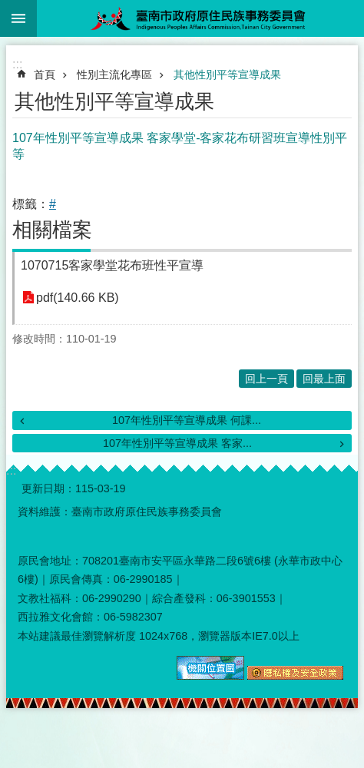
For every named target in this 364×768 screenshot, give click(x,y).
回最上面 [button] (324, 378)
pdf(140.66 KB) (77, 297)
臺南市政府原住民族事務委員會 (200, 18)
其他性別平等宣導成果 (227, 74)
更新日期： (48, 488)
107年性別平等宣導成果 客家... (177, 443)
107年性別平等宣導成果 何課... (186, 420)
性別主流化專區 (114, 74)
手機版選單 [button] (18, 18)
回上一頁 (266, 378)
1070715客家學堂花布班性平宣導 (112, 265)
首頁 (44, 74)
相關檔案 (52, 229)
